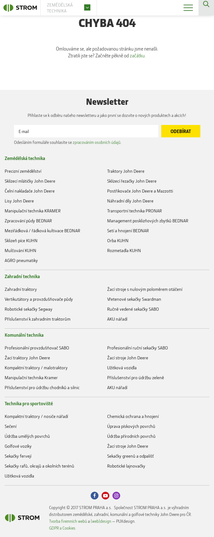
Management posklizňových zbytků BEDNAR (147, 221)
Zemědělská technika (25, 158)
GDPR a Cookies (62, 527)
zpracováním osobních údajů (97, 142)
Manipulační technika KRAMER (33, 211)
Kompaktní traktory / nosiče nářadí (36, 416)
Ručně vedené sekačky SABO (133, 309)
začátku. (138, 55)
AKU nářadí (117, 319)
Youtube (105, 495)
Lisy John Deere (19, 201)
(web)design (101, 521)
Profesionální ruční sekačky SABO (137, 348)
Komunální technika (24, 335)
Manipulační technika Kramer (31, 377)
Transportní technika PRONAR (134, 211)
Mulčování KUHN (20, 250)
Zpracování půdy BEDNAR (28, 221)
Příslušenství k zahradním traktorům (38, 319)
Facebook (94, 495)
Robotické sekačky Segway (28, 309)
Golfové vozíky (18, 446)
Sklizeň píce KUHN (21, 240)
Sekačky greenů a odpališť (130, 456)
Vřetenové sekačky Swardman (134, 299)
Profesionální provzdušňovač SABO (37, 348)
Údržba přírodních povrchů (131, 436)
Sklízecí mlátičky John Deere (30, 181)
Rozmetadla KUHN (124, 250)
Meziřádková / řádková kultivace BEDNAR (42, 230)
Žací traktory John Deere (27, 358)
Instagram (116, 495)
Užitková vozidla (122, 368)
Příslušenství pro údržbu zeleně (135, 377)
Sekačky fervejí (18, 456)
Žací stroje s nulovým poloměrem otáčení (144, 289)
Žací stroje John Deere (127, 358)
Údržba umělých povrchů (27, 436)
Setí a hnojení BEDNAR (128, 230)
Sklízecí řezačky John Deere (132, 181)
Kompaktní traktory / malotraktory (36, 368)
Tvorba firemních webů (68, 521)
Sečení (10, 426)
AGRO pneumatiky (21, 260)
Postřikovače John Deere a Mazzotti (140, 191)
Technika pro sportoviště (29, 403)
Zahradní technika (22, 276)
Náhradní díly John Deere (130, 201)
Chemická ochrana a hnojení (133, 416)
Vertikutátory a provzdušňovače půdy (39, 299)
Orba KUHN (118, 240)
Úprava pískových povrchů (131, 426)
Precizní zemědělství (23, 171)
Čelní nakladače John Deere (30, 191)
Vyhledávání (206, 8)
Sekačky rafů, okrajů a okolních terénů (39, 466)
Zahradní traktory (21, 289)
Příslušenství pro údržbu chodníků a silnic (42, 387)
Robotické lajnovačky (126, 466)
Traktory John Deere (125, 171)
